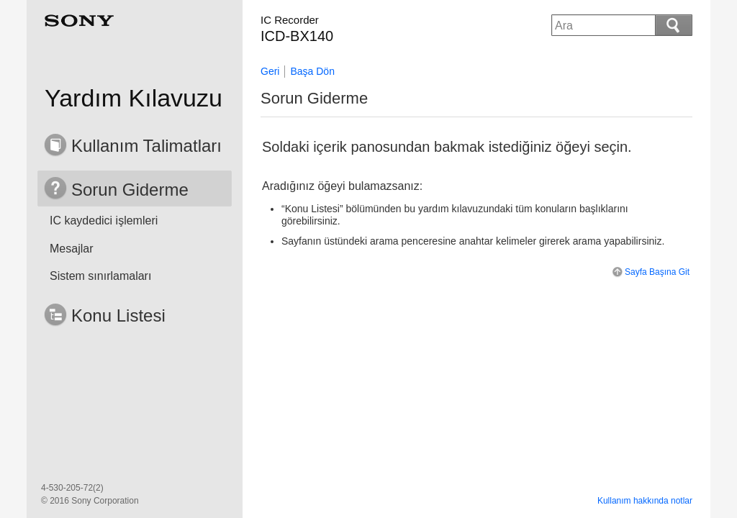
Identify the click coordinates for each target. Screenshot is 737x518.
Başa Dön (312, 71)
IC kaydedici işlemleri (104, 220)
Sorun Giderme (130, 189)
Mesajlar (71, 248)
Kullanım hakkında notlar (644, 501)
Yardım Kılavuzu (133, 98)
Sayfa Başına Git (649, 272)
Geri (270, 71)
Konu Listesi (118, 315)
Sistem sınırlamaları (100, 276)
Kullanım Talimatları (146, 145)
